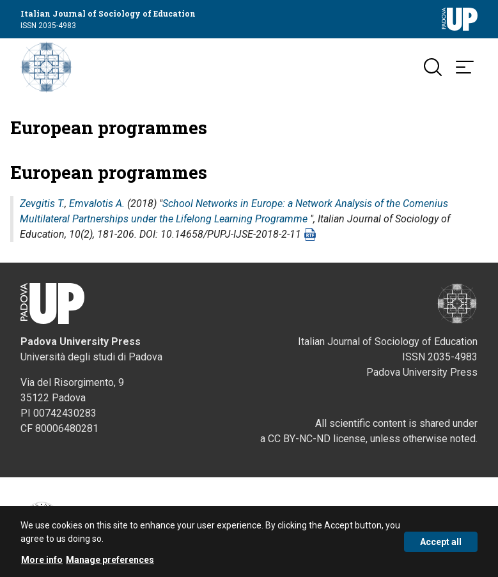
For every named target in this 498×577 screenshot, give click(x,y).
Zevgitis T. (42, 203)
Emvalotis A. (97, 203)
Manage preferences (110, 564)
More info (42, 564)
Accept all (441, 546)
